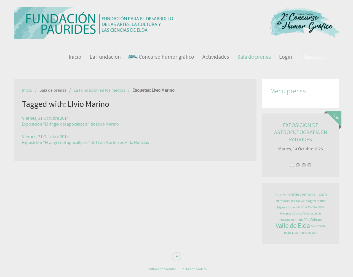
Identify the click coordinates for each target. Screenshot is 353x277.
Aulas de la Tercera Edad (308, 207)
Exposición (284, 207)
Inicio (27, 90)
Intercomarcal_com (309, 194)
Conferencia (318, 226)
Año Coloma (313, 220)
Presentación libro (291, 220)
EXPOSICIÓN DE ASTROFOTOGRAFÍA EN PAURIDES (300, 132)
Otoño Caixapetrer (309, 213)
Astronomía (282, 194)
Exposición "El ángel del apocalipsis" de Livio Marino (70, 124)
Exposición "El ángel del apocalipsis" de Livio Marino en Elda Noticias (85, 142)
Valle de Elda (293, 226)
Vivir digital (308, 201)
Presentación (288, 213)
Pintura (322, 201)
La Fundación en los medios (99, 90)
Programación (308, 233)
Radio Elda (291, 233)
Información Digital (287, 201)
